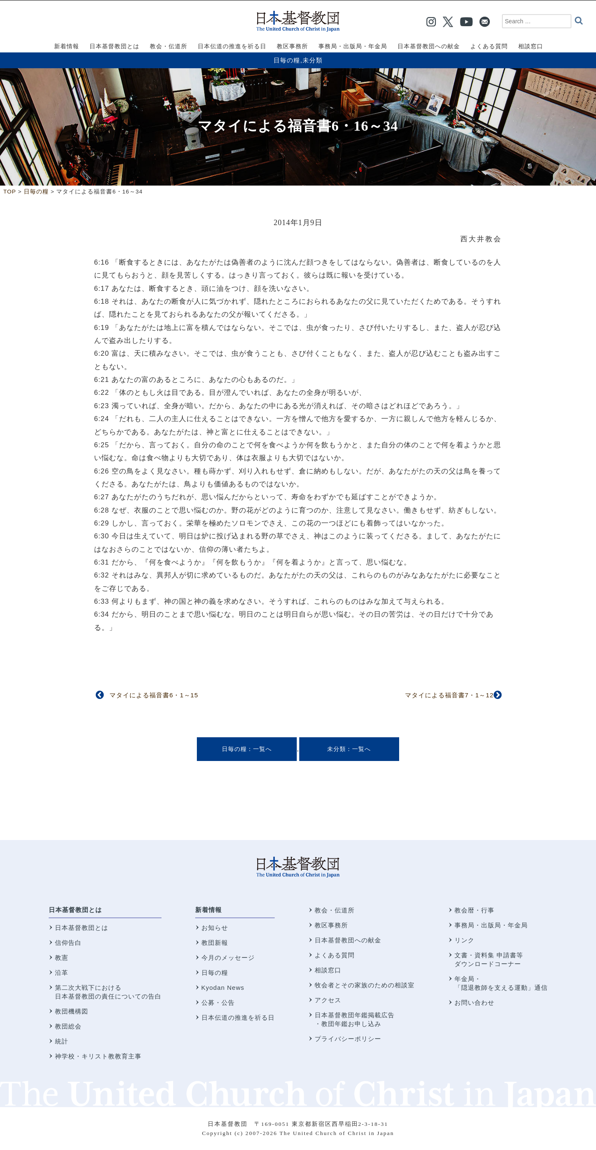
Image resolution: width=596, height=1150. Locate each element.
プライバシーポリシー (348, 1038)
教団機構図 (71, 1011)
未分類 (313, 60)
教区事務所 (331, 925)
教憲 (61, 957)
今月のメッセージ (228, 957)
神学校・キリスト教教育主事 (98, 1056)
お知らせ (214, 927)
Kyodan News (223, 987)
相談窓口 (328, 970)
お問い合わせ (474, 1002)
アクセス (328, 1000)
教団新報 (214, 942)
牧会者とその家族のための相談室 (365, 985)
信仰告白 (68, 942)
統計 (61, 1041)
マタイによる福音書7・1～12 (449, 695)
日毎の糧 (286, 60)
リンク (464, 940)
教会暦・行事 (474, 910)
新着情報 (208, 909)
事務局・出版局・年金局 (491, 925)
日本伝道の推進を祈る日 (238, 1017)
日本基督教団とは (75, 909)
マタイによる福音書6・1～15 (153, 695)
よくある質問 (335, 955)
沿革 (61, 972)
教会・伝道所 (335, 910)
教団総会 (68, 1026)
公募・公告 (218, 1002)
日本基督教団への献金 (348, 940)
